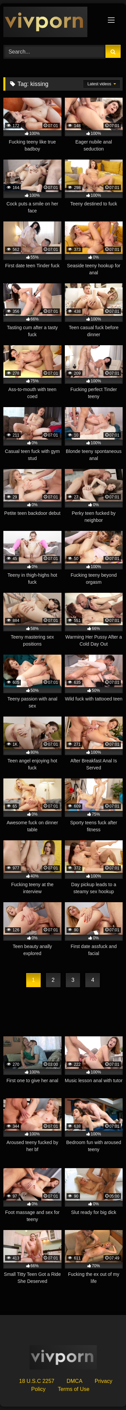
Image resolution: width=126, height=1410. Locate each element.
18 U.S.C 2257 (36, 1381)
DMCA (74, 1381)
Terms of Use (73, 1389)
